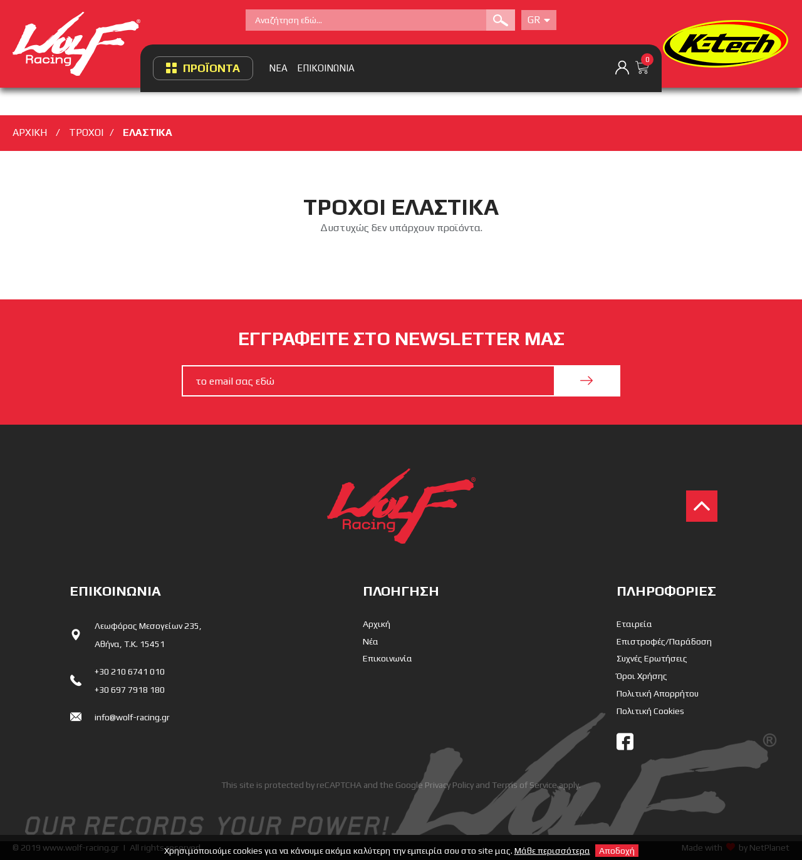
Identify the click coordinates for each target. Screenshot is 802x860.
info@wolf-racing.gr (132, 717)
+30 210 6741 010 (130, 671)
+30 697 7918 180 (130, 690)
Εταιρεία (634, 624)
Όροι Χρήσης (642, 676)
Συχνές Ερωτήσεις (652, 658)
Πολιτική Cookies (650, 711)
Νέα (370, 641)
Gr (539, 20)
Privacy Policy (449, 785)
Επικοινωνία (387, 658)
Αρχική (376, 624)
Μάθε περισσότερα (552, 851)
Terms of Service (524, 785)
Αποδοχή (617, 851)
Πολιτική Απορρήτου (658, 693)
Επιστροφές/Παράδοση (664, 641)
